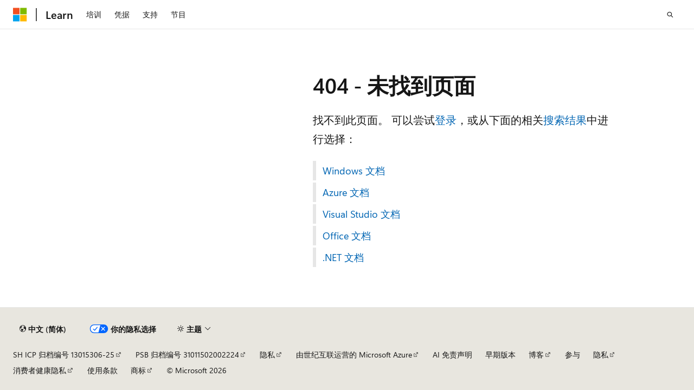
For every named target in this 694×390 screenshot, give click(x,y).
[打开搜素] (670, 14)
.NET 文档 (343, 257)
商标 (138, 370)
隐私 (267, 354)
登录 (446, 119)
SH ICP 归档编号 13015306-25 (63, 354)
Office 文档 (347, 235)
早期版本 (500, 354)
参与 (572, 354)
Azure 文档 (346, 192)
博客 (536, 354)
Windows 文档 (354, 170)
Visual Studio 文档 (361, 213)
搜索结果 (565, 119)
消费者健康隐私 (39, 370)
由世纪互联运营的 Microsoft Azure (354, 354)
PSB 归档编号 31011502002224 (187, 354)
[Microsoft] (20, 15)
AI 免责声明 (452, 354)
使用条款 (102, 370)
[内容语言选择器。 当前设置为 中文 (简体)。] (43, 329)
